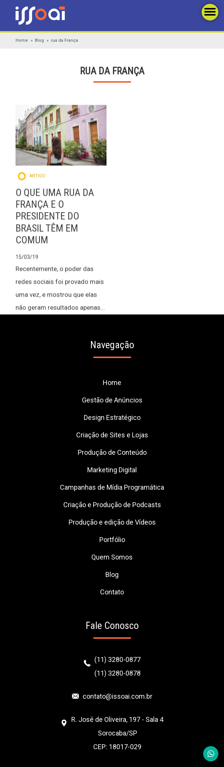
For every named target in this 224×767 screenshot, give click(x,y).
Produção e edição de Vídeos (112, 522)
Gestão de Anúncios (112, 400)
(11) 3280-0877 (117, 659)
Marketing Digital (112, 470)
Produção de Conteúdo (112, 452)
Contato (112, 592)
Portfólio (112, 540)
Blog (39, 40)
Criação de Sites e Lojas (112, 435)
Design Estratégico (112, 417)
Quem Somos (112, 557)
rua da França (64, 40)
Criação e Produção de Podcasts (112, 505)
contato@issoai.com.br (117, 696)
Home (22, 40)
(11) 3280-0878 (117, 673)
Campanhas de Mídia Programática (112, 487)
